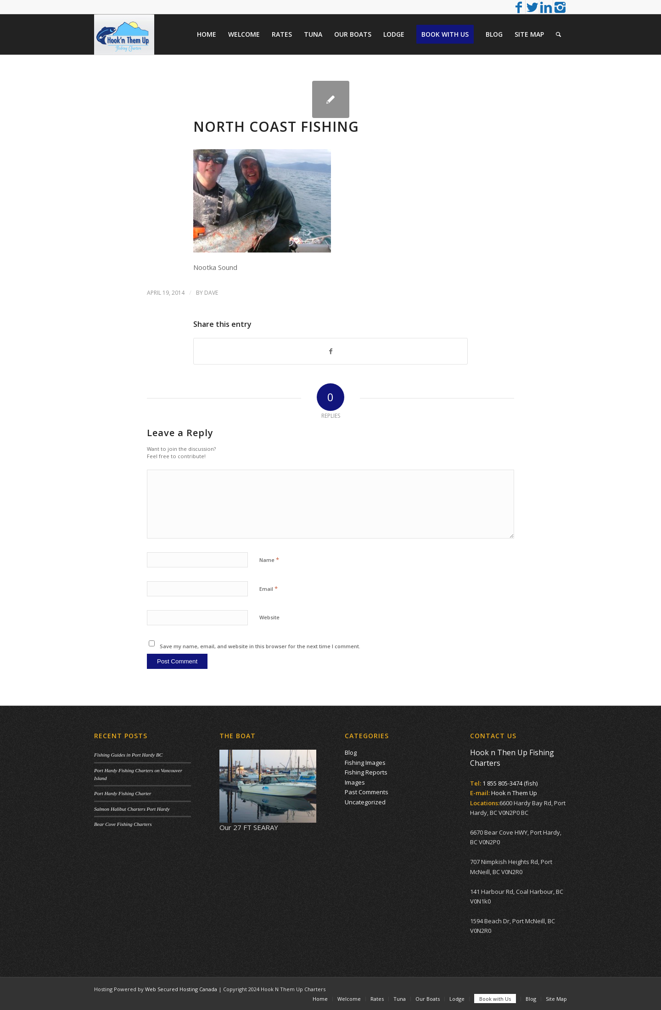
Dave (211, 293)
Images (355, 782)
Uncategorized (365, 802)
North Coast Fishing (276, 126)
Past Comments (366, 792)
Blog (351, 752)
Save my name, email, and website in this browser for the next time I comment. (260, 646)
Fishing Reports (366, 772)
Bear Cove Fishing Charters (123, 824)
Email (268, 588)
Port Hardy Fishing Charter (122, 793)
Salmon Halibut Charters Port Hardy (132, 809)
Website (269, 617)
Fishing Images (365, 762)
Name (269, 560)
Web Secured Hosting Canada (181, 989)
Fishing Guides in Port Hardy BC (128, 755)
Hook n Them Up (514, 793)
